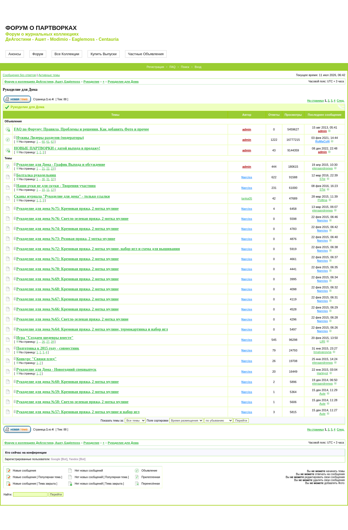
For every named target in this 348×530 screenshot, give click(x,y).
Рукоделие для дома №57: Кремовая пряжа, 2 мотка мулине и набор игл (77, 412)
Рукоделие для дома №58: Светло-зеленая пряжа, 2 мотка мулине (72, 402)
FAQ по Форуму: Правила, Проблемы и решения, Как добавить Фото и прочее (81, 129)
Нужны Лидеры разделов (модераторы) (50, 138)
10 (43, 189)
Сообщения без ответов (19, 75)
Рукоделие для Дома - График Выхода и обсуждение (60, 165)
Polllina (322, 200)
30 (43, 179)
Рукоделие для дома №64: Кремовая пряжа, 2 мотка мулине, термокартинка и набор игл (92, 329)
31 (47, 179)
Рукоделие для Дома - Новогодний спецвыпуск (56, 369)
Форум (37, 54)
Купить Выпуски (104, 54)
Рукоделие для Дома (123, 81)
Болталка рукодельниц (36, 175)
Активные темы (49, 75)
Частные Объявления (146, 54)
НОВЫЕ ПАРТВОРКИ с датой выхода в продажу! (57, 148)
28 (52, 341)
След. (340, 100)
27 (47, 341)
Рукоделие (91, 81)
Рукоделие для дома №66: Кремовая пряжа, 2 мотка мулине (67, 309)
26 (43, 341)
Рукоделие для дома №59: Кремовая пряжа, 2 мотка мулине (67, 392)
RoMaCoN (322, 141)
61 (47, 141)
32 (52, 179)
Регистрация (155, 66)
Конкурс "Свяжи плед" (36, 359)
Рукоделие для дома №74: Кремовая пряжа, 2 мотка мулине (67, 229)
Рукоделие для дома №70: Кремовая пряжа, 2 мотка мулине (67, 269)
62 (52, 141)
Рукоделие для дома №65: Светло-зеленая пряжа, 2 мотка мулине (72, 319)
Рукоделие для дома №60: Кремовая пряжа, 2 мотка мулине (67, 382)
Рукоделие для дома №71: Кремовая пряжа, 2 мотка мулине (67, 259)
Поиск (185, 66)
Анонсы (14, 54)
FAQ (172, 66)
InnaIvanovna (322, 352)
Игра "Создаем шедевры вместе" (44, 338)
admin (246, 129)
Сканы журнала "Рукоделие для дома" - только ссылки (62, 196)
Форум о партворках (41, 27)
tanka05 (246, 198)
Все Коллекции (67, 54)
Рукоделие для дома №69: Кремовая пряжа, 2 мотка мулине (67, 279)
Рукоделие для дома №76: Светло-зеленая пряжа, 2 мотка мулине (72, 219)
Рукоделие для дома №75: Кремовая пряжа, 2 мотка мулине (67, 209)
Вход (198, 66)
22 (47, 168)
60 (43, 141)
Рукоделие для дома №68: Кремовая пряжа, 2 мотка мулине (67, 289)
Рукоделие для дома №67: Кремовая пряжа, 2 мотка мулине (67, 299)
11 (47, 189)
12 (52, 189)
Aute (322, 393)
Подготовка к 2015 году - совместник (47, 348)
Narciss (246, 177)
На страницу (315, 100)
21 (43, 168)
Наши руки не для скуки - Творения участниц (56, 186)
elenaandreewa (322, 168)
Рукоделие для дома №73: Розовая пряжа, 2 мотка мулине (65, 239)
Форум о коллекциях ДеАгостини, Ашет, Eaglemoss (42, 81)
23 (52, 168)
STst (322, 178)
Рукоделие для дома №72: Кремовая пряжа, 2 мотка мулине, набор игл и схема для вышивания (98, 249)
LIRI (322, 341)
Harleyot (322, 373)
